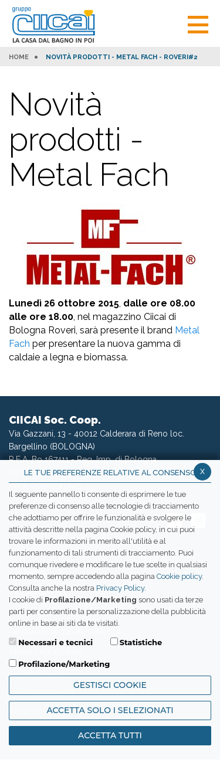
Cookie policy (179, 576)
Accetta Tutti (110, 735)
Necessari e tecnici (55, 642)
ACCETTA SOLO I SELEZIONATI (109, 710)
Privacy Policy (120, 588)
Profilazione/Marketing (64, 664)
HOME (19, 57)
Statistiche (141, 642)
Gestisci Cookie (110, 685)
